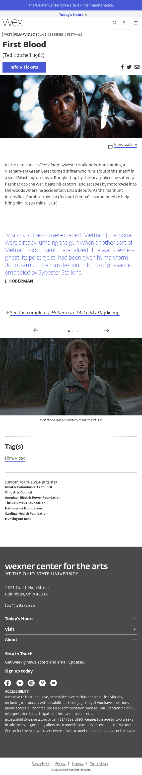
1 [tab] (64, 331)
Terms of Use (99, 763)
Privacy (60, 763)
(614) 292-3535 (20, 605)
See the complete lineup (65, 313)
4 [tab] (78, 331)
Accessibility (41, 763)
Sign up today (19, 672)
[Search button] (115, 23)
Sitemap (78, 763)
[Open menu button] (136, 23)
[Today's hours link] (71, 14)
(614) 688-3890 (70, 719)
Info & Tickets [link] (24, 68)
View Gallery (125, 145)
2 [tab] (69, 331)
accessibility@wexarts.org (26, 719)
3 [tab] (73, 331)
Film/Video (15, 459)
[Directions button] (124, 23)
